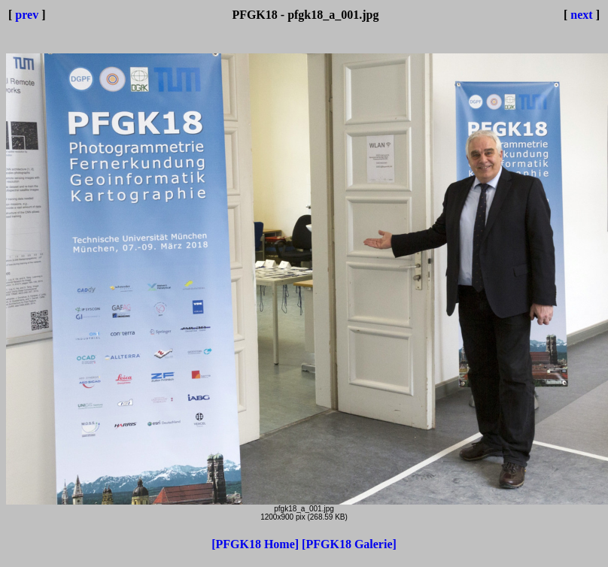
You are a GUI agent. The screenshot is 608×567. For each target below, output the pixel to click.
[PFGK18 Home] (256, 544)
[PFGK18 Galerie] (349, 544)
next (581, 14)
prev (26, 14)
